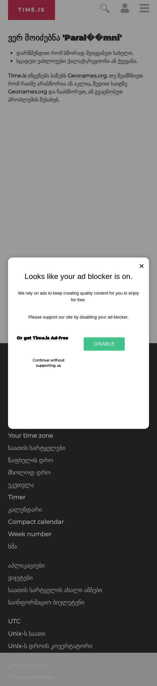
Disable (104, 344)
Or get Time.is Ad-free (42, 338)
